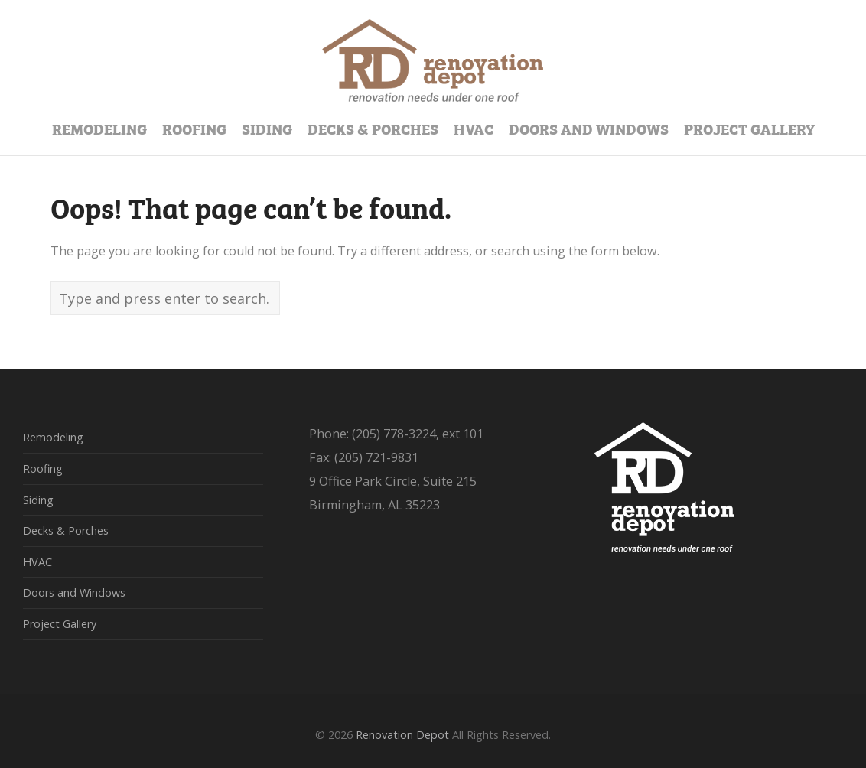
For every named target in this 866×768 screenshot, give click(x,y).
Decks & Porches (66, 530)
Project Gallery (59, 624)
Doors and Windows (74, 592)
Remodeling (53, 437)
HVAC (37, 562)
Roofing (43, 468)
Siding (38, 500)
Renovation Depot (402, 734)
